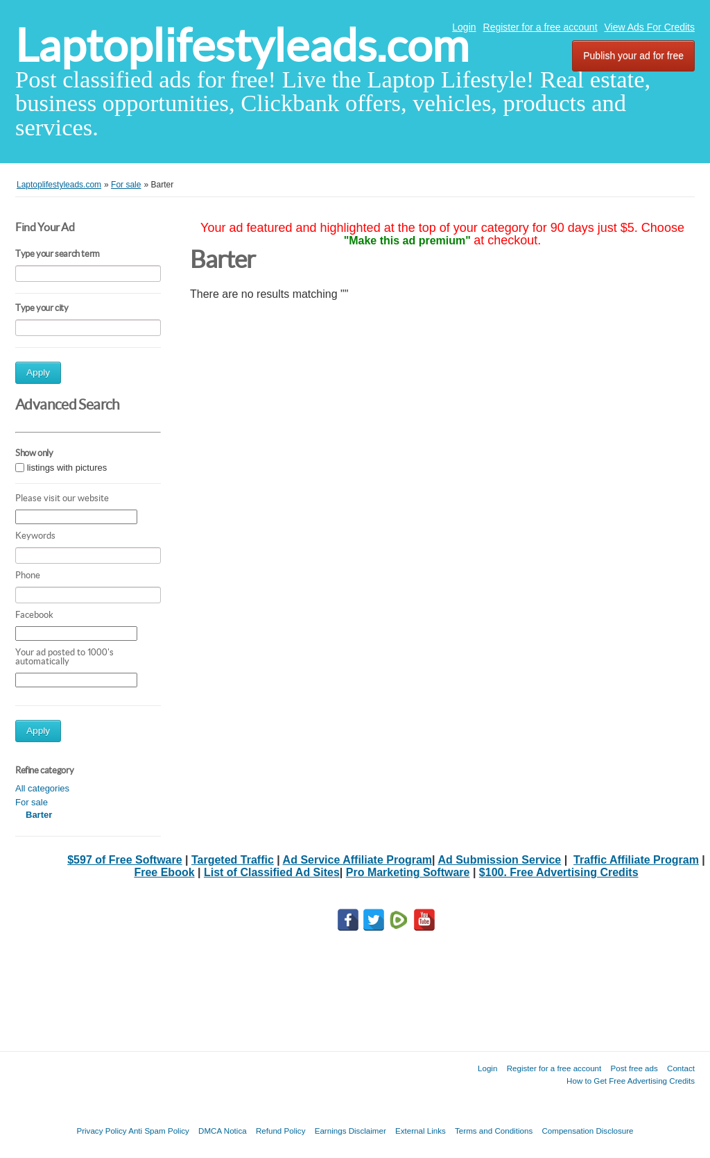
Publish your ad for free (633, 55)
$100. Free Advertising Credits (559, 872)
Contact (681, 1068)
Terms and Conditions (493, 1130)
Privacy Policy (101, 1130)
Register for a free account (540, 27)
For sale (31, 802)
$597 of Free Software (124, 860)
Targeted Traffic (232, 860)
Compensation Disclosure (587, 1130)
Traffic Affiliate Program (636, 860)
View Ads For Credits (650, 27)
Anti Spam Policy (158, 1130)
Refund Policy (281, 1130)
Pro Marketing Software (408, 872)
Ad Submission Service (499, 860)
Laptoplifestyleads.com (242, 45)
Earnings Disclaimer (350, 1130)
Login (464, 27)
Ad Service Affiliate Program (357, 860)
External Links (420, 1130)
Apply (38, 372)
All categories (42, 788)
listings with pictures (67, 467)
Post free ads (633, 1068)
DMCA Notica (222, 1130)
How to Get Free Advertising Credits (630, 1080)
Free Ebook (164, 872)
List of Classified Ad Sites (272, 872)
